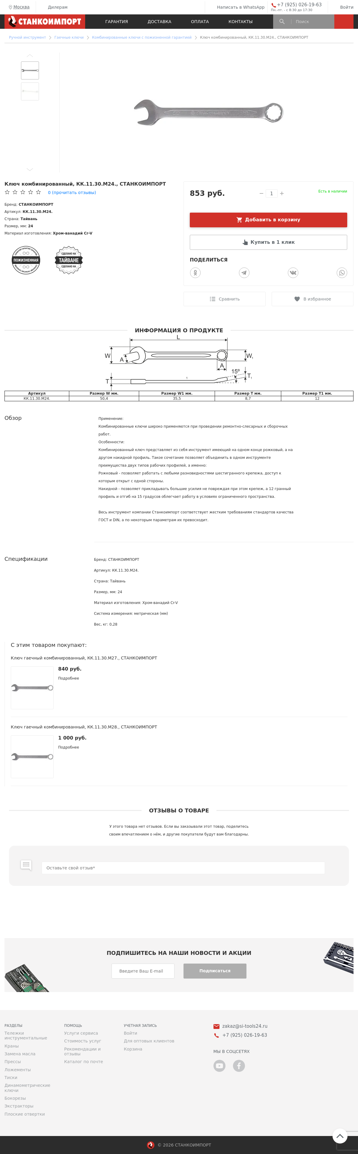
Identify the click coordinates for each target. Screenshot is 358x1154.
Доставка (159, 21)
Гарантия (116, 21)
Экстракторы (19, 1106)
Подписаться (215, 970)
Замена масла (19, 1053)
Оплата (200, 21)
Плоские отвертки (24, 1114)
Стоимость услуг (82, 1041)
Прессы (12, 1061)
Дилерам (53, 7)
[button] (29, 55)
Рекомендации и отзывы (82, 1051)
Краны (11, 1046)
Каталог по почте (83, 1061)
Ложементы (17, 1069)
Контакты (240, 21)
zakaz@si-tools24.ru (245, 1026)
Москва (18, 7)
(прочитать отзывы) (72, 192)
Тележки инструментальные (25, 1035)
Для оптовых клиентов (149, 1041)
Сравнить (229, 299)
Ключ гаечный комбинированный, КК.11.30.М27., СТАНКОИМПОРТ (84, 658)
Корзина (133, 1049)
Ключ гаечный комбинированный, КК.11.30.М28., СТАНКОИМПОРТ (84, 727)
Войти (342, 7)
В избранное (317, 299)
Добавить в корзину (272, 220)
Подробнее (68, 678)
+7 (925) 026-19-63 (299, 4)
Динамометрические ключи (27, 1088)
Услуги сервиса (81, 1033)
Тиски (10, 1077)
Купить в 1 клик (273, 242)
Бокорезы (15, 1098)
